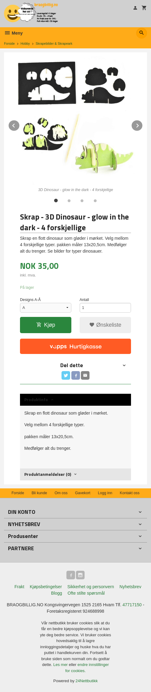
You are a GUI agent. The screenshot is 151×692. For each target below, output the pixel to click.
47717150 (131, 604)
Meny (13, 33)
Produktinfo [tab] (36, 399)
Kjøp (45, 325)
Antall (84, 300)
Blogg (56, 593)
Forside (9, 43)
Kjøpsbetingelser (46, 586)
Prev (19, 124)
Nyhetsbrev (130, 586)
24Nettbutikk (87, 681)
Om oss (60, 493)
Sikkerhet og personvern (90, 586)
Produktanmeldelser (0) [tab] (47, 474)
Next (142, 124)
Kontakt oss (130, 493)
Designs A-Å (30, 300)
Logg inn (105, 493)
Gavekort (82, 493)
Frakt (19, 586)
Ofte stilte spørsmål (86, 593)
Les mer (61, 664)
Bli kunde (39, 493)
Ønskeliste (105, 325)
